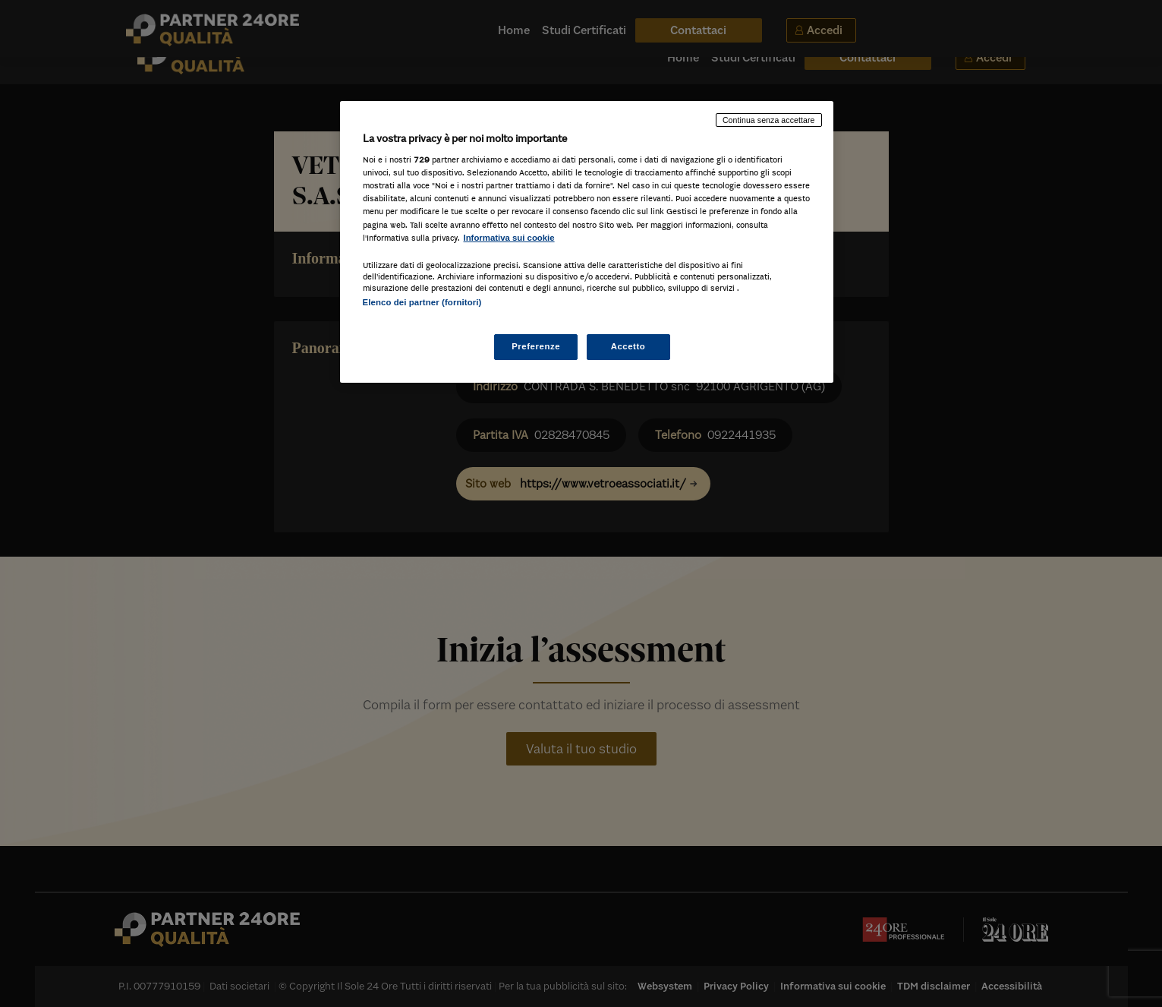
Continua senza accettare (769, 120)
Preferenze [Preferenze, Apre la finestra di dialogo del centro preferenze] (536, 346)
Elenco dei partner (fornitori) (422, 302)
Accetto (628, 346)
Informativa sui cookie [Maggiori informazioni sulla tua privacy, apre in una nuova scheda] (509, 237)
